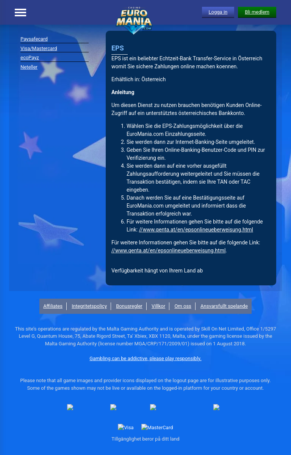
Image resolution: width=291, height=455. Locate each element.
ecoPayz (29, 57)
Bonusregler (129, 306)
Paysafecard (34, 39)
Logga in (218, 12)
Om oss (182, 306)
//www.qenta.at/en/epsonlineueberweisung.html (196, 230)
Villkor (158, 306)
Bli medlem (257, 12)
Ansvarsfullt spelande (224, 306)
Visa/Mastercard (38, 48)
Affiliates (53, 306)
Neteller (29, 67)
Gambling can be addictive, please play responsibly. (145, 358)
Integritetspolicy (89, 306)
